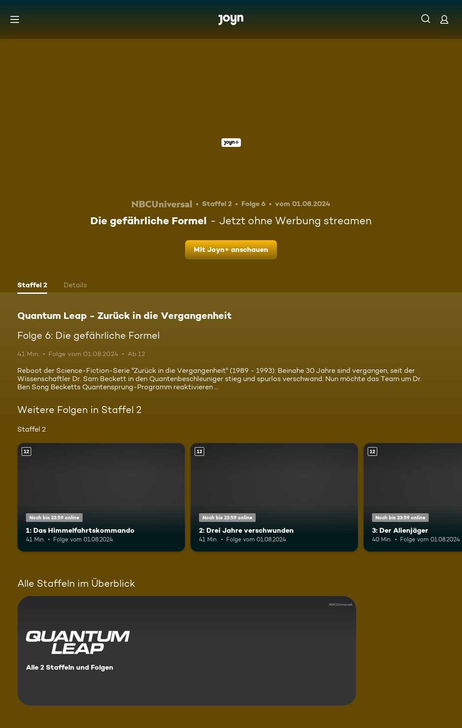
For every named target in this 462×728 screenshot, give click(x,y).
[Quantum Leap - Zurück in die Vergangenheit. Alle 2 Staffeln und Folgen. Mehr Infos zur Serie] (186, 651)
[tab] (32, 286)
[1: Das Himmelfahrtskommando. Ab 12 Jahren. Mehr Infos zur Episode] (101, 497)
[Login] (444, 19)
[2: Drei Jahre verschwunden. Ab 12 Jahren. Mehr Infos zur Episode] (274, 497)
